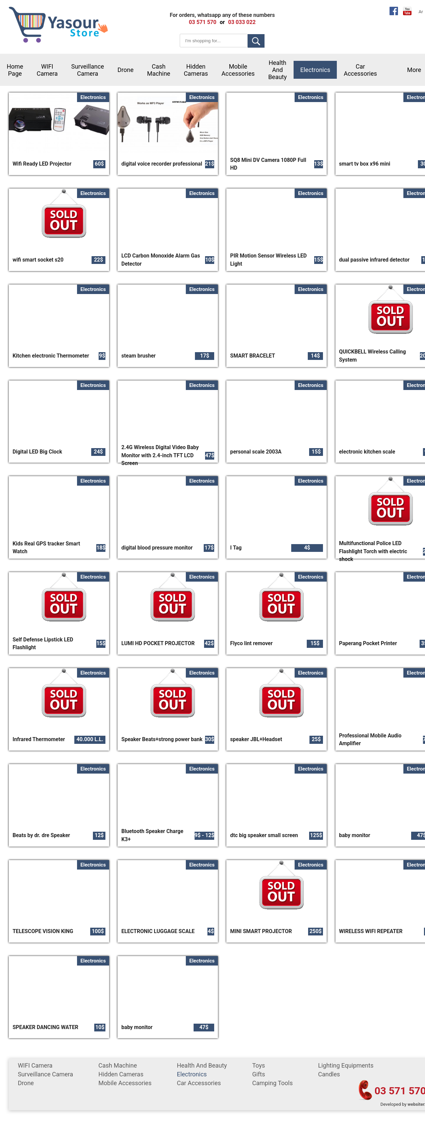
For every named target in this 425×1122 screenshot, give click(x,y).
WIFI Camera (46, 70)
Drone (126, 69)
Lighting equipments (345, 1065)
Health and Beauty (277, 69)
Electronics (315, 69)
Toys (258, 1065)
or (222, 22)
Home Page (15, 70)
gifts (258, 1074)
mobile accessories (238, 70)
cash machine (158, 70)
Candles (329, 1074)
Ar (421, 11)
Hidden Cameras (196, 70)
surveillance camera (87, 70)
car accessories (360, 70)
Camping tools (272, 1083)
